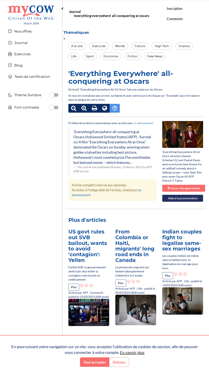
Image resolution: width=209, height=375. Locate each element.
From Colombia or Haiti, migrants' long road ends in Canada (135, 246)
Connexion (175, 19)
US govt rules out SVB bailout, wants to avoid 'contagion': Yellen (87, 246)
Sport (90, 56)
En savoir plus (132, 352)
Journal (75, 11)
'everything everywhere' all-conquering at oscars (111, 16)
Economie (110, 56)
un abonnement (143, 123)
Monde (120, 46)
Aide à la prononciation (183, 198)
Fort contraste (23, 108)
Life (73, 56)
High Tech (162, 46)
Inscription (174, 8)
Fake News (154, 56)
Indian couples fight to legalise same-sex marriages (182, 240)
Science (184, 46)
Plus (74, 287)
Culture (140, 46)
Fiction (133, 56)
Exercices (99, 46)
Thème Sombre (24, 96)
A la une (77, 46)
